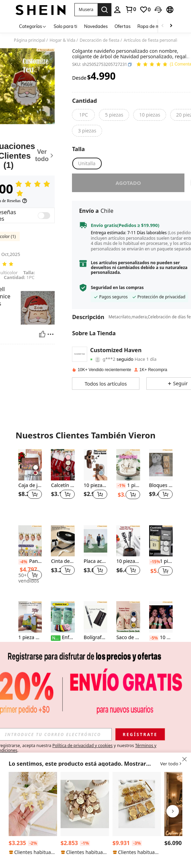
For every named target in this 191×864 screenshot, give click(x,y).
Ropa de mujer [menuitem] (152, 26)
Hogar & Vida (62, 40)
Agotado (128, 182)
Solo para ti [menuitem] (65, 26)
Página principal (29, 40)
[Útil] (42, 334)
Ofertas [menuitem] (122, 26)
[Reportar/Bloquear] (50, 334)
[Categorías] (33, 26)
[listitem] (30, 481)
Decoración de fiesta (99, 40)
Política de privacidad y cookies (82, 745)
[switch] (44, 215)
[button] (86, 9)
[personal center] (117, 10)
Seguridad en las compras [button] (117, 287)
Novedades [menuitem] (96, 26)
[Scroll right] (171, 26)
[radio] (83, 115)
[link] (130, 9)
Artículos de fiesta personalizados (156, 40)
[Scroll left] (162, 26)
